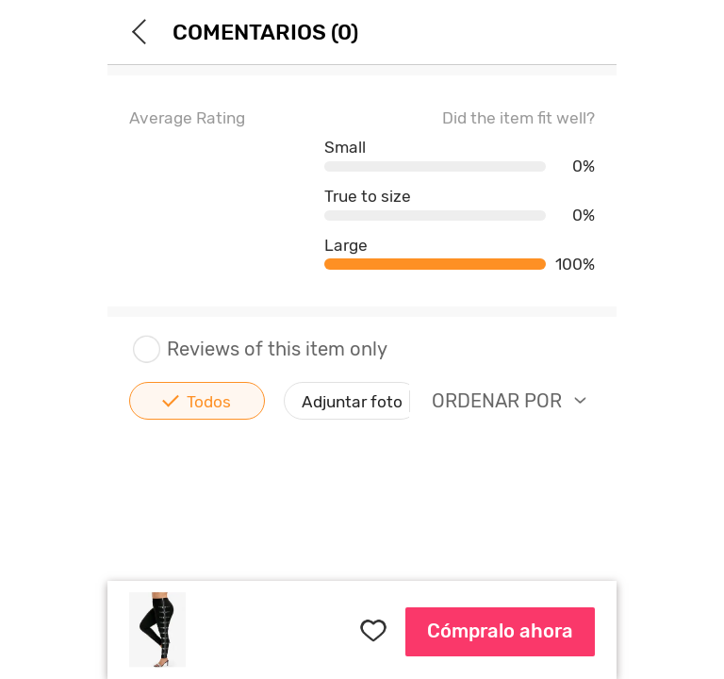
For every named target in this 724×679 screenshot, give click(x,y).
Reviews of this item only (258, 349)
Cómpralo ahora (500, 631)
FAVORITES (373, 630)
